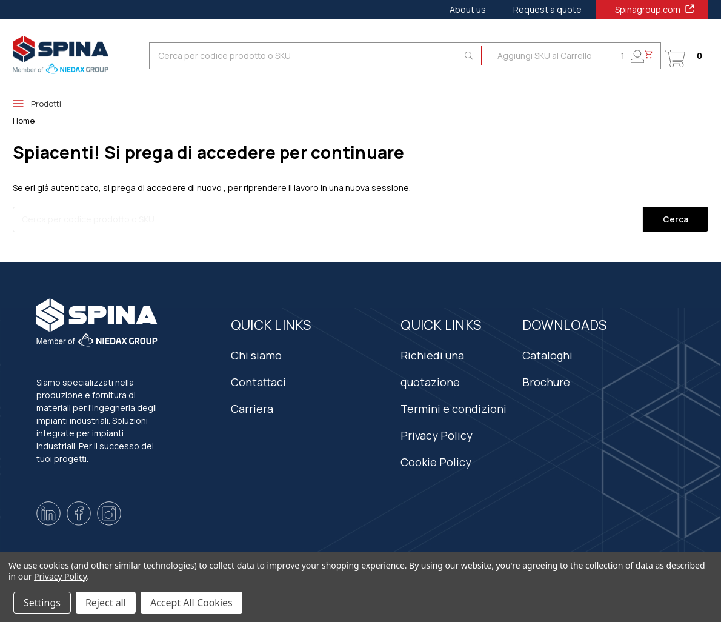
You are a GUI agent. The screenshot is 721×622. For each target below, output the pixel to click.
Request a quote (547, 9)
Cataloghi (547, 355)
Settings (42, 602)
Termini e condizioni (453, 408)
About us (468, 9)
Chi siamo (256, 355)
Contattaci (258, 382)
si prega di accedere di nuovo (162, 187)
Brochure (546, 382)
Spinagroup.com (655, 9)
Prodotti (37, 103)
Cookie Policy (435, 462)
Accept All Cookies (191, 602)
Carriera (252, 408)
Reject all (105, 602)
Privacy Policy (436, 435)
